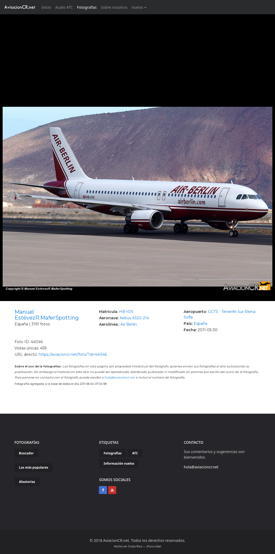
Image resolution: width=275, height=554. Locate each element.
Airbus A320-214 (134, 318)
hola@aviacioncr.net (119, 377)
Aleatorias (27, 481)
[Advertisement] (137, 54)
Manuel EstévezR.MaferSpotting (47, 315)
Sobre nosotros (114, 7)
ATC (135, 453)
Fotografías (87, 7)
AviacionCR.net (19, 7)
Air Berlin (128, 324)
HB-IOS (126, 311)
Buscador (26, 453)
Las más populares (33, 467)
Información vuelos (118, 463)
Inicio (47, 7)
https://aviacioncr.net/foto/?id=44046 (73, 354)
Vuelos (137, 7)
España (200, 323)
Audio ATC (64, 7)
